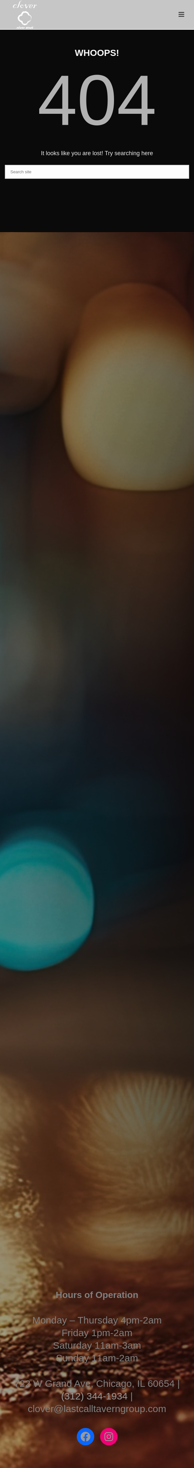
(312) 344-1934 (94, 1396)
